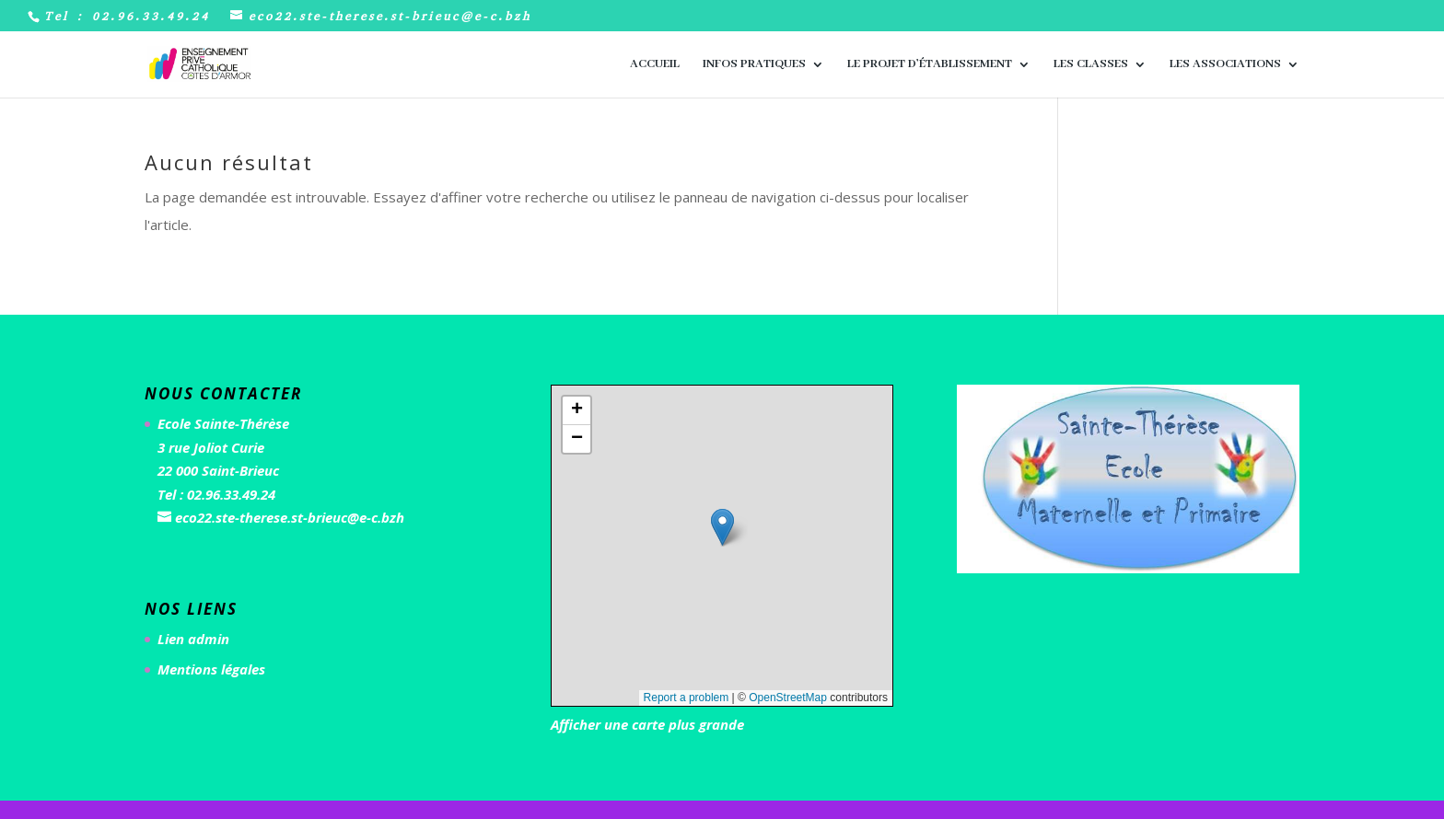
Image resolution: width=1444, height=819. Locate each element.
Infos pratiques (754, 65)
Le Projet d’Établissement (929, 65)
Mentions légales (211, 669)
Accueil (655, 65)
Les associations (1225, 65)
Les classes (1091, 65)
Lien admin (193, 638)
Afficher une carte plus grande (647, 724)
